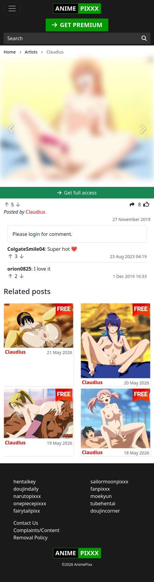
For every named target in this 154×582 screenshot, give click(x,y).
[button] (11, 129)
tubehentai (102, 503)
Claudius (15, 352)
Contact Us (25, 523)
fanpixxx (100, 489)
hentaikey (24, 481)
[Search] (144, 38)
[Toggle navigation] (12, 8)
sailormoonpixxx (109, 481)
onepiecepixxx (29, 503)
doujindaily (26, 489)
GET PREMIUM (77, 25)
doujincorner (105, 510)
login (34, 234)
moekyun (101, 496)
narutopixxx (27, 496)
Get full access (76, 192)
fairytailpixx (26, 510)
